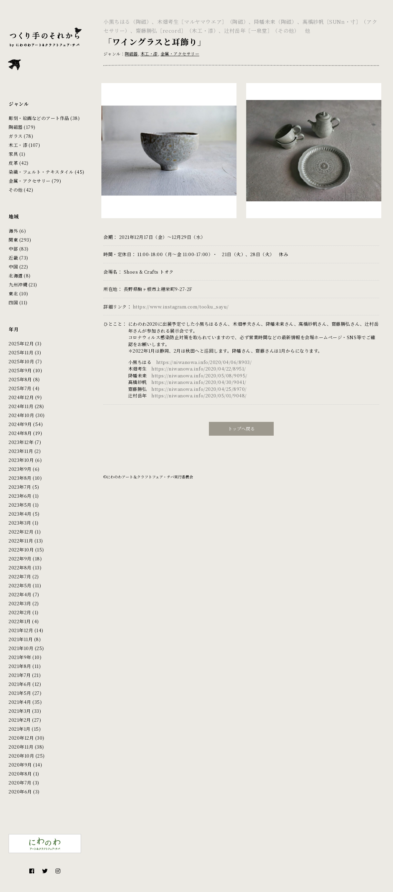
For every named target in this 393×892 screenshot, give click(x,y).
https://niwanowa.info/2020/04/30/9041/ (198, 378)
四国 (13, 302)
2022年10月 (21, 549)
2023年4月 (20, 513)
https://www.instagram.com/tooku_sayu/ (181, 302)
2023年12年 (21, 442)
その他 (16, 189)
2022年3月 (20, 603)
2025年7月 (20, 388)
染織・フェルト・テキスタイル (41, 172)
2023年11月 (21, 451)
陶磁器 (16, 127)
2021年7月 (20, 675)
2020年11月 (21, 746)
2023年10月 (21, 460)
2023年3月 (20, 522)
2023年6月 (20, 496)
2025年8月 (20, 379)
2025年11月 (21, 352)
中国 (13, 266)
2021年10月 (21, 648)
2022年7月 (20, 576)
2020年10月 (21, 755)
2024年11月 (21, 406)
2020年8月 (20, 773)
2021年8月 (20, 666)
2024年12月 (21, 397)
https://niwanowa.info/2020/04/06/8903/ (204, 358)
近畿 (13, 257)
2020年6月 (20, 791)
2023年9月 (20, 469)
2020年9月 (20, 764)
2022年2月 (20, 612)
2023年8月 (20, 478)
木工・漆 (18, 145)
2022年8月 (20, 567)
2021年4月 (20, 702)
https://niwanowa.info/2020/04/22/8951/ (198, 365)
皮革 (13, 163)
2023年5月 (20, 504)
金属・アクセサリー (30, 181)
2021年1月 (20, 729)
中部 (13, 248)
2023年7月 (20, 487)
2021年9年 (20, 657)
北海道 (16, 275)
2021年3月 (20, 711)
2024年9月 (20, 424)
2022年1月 (20, 621)
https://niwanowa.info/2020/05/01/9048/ (199, 391)
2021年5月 (20, 693)
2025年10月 (21, 361)
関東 (13, 239)
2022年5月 (20, 585)
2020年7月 (20, 782)
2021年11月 (21, 639)
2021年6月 (20, 684)
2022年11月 (21, 540)
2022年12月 (21, 531)
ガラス (16, 136)
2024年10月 (21, 415)
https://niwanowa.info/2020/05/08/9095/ (199, 371)
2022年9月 (20, 558)
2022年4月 (20, 594)
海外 (13, 230)
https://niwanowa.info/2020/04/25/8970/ (199, 385)
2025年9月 (20, 370)
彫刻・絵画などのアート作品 (39, 118)
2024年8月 (20, 433)
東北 (13, 293)
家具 (13, 154)
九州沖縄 (18, 284)
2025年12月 (21, 343)
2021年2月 (20, 720)
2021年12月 (21, 630)
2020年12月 (21, 737)
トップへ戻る (241, 424)
